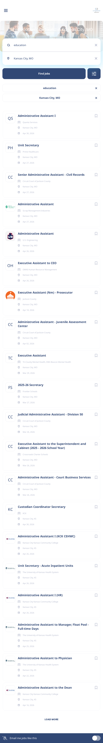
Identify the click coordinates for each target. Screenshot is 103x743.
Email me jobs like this (23, 738)
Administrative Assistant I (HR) (40, 595)
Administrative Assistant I (37, 116)
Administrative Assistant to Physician (45, 658)
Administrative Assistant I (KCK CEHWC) (46, 536)
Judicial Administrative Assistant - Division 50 (50, 414)
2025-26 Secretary (30, 385)
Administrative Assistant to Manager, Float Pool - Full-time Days (53, 627)
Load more (51, 719)
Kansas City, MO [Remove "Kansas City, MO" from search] (49, 98)
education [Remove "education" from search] (49, 88)
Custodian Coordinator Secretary (41, 507)
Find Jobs (44, 73)
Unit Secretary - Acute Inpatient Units (45, 566)
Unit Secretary (28, 145)
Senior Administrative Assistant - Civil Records (51, 175)
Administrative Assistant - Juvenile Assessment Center (52, 324)
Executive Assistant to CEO (37, 263)
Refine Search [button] (94, 73)
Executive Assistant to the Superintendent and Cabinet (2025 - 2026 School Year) (52, 446)
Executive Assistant (32, 355)
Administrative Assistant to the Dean (45, 687)
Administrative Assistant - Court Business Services (54, 477)
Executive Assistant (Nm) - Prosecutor (45, 292)
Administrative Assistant (36, 204)
